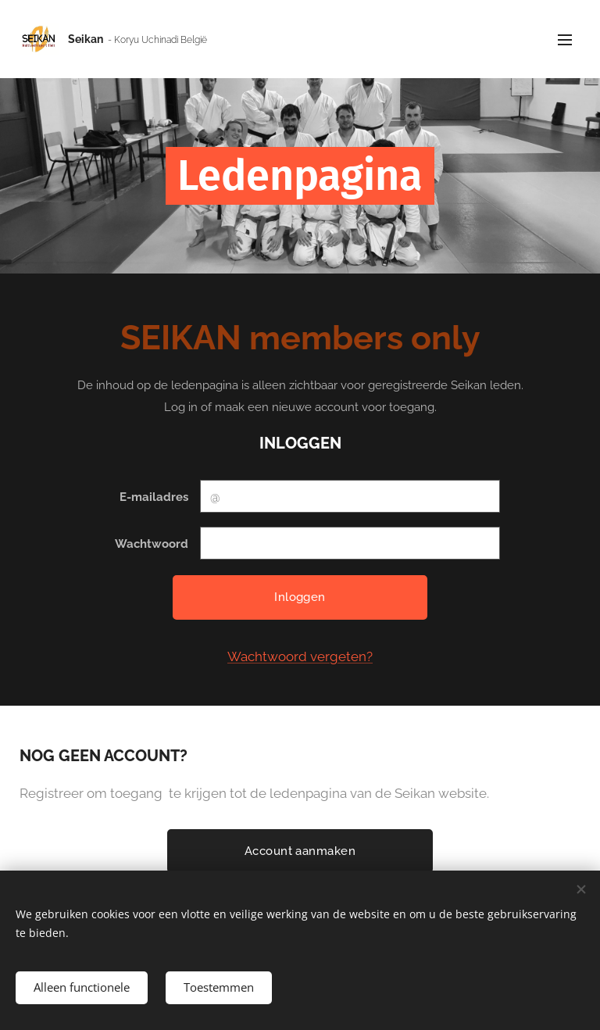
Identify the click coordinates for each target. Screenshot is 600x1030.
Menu (565, 40)
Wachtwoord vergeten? (300, 656)
